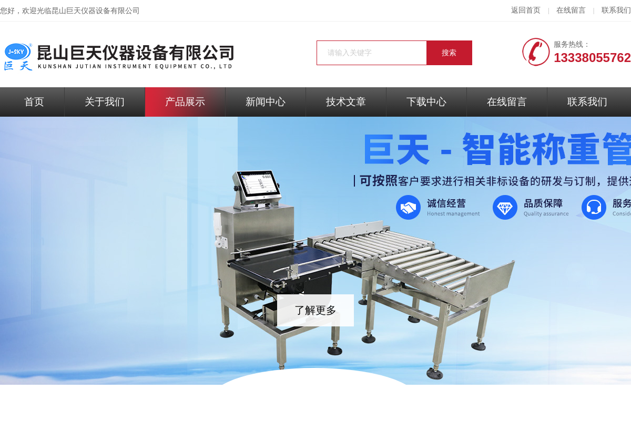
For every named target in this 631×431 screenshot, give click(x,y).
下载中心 (426, 101)
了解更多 (315, 310)
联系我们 (616, 10)
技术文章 (346, 101)
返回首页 (526, 10)
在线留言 (571, 10)
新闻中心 (266, 101)
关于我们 (105, 101)
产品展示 (185, 101)
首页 (34, 101)
